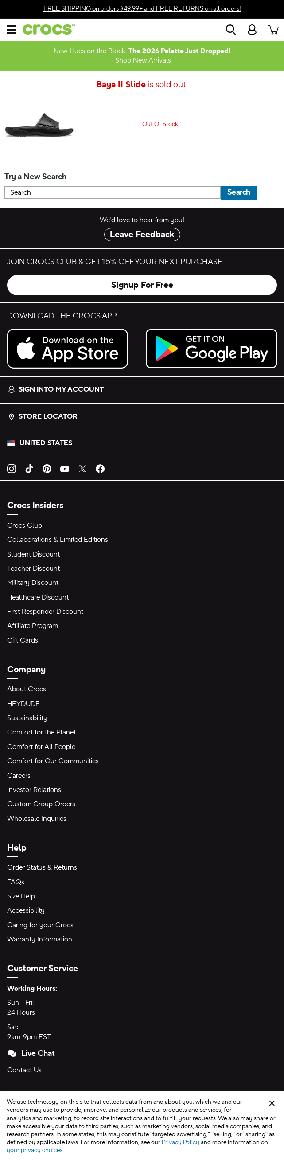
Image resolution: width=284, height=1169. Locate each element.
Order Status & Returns (42, 867)
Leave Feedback (142, 234)
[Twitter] (82, 467)
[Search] (230, 29)
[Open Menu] (11, 30)
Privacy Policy (180, 1142)
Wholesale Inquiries (36, 818)
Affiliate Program (32, 625)
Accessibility (26, 910)
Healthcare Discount (38, 597)
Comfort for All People (41, 746)
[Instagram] (11, 467)
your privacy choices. (35, 1150)
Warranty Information (39, 939)
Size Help (21, 896)
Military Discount (32, 582)
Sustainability (27, 718)
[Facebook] (100, 467)
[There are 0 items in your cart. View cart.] (273, 30)
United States (45, 443)
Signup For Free (142, 285)
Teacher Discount (33, 568)
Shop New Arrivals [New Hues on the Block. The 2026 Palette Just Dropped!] (143, 60)
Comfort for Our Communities (53, 761)
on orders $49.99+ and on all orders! (142, 8)
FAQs (15, 882)
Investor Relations (34, 789)
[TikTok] (29, 467)
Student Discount (33, 554)
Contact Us (24, 1070)
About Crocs (26, 689)
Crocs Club (24, 525)
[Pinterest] (47, 467)
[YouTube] (64, 467)
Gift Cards (22, 640)
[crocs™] (45, 29)
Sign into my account (56, 389)
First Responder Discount (45, 611)
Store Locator (43, 416)
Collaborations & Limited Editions (57, 539)
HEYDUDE (23, 703)
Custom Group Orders (41, 804)
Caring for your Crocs (40, 925)
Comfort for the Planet (41, 732)
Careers (19, 775)
